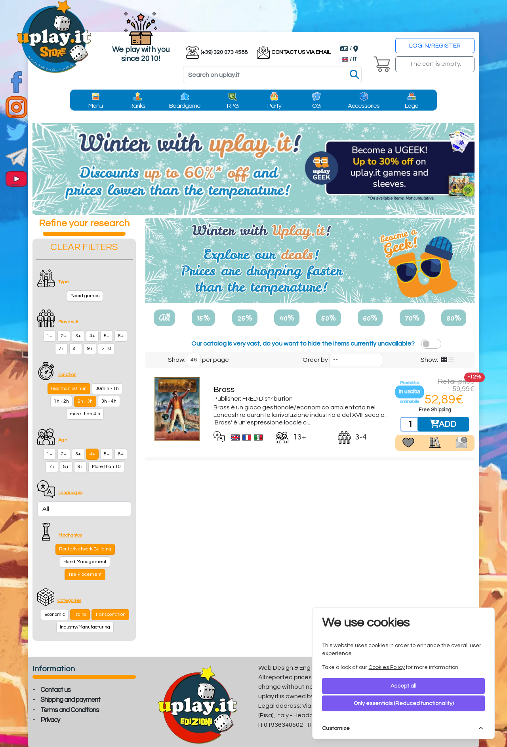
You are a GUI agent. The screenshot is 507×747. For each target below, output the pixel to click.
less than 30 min (69, 388)
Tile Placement (85, 574)
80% (453, 317)
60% (370, 317)
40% (286, 317)
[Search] (272, 75)
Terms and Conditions (69, 710)
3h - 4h (108, 401)
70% (412, 317)
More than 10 (106, 466)
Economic (54, 614)
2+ (64, 335)
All (164, 317)
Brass (223, 390)
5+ (106, 335)
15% (203, 317)
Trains (80, 614)
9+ (90, 348)
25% (244, 317)
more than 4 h (85, 413)
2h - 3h (85, 401)
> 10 (106, 348)
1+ (49, 335)
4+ (92, 335)
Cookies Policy (386, 667)
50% (328, 317)
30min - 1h (107, 388)
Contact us (55, 690)
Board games (85, 295)
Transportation (110, 614)
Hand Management (85, 561)
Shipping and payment (70, 699)
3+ (78, 335)
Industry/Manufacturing (85, 627)
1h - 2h (61, 401)
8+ (75, 348)
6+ (121, 335)
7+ (61, 348)
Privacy (50, 720)
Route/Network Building (85, 549)
